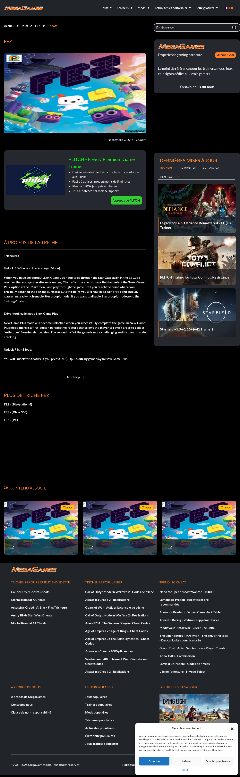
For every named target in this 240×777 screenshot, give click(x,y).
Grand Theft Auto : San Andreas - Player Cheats (192, 648)
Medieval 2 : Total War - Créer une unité (187, 628)
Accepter (154, 761)
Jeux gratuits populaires (101, 743)
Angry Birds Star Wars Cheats (31, 615)
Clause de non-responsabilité (31, 712)
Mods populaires (96, 712)
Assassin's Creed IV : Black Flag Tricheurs (39, 607)
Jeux (24, 26)
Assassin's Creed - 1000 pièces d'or (109, 651)
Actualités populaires (100, 728)
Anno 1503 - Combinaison (177, 656)
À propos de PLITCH (126, 200)
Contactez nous (22, 704)
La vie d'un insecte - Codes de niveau (184, 663)
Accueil (9, 26)
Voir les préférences (219, 761)
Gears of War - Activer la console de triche (114, 607)
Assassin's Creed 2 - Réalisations (107, 599)
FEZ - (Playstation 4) (18, 404)
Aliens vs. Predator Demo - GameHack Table (190, 612)
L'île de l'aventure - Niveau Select (182, 671)
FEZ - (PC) (11, 420)
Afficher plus (75, 377)
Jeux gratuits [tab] (169, 177)
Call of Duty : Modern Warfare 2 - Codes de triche (119, 592)
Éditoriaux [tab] (211, 167)
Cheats (52, 26)
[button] (232, 728)
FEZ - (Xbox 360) (15, 412)
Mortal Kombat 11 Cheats (29, 623)
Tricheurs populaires (99, 720)
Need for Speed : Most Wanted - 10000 (186, 592)
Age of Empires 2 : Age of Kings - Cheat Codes (116, 631)
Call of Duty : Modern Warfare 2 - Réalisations (117, 615)
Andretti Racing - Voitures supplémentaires (189, 620)
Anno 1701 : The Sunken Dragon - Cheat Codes (117, 623)
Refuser (187, 761)
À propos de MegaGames (28, 696)
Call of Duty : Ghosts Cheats (30, 592)
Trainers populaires (98, 704)
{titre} (185, 770)
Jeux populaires (96, 696)
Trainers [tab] (165, 167)
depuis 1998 (225, 55)
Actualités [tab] (188, 167)
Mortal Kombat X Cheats (28, 599)
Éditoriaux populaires (100, 736)
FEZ (37, 26)
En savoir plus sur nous (197, 87)
